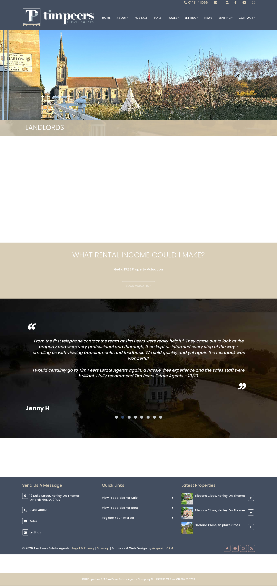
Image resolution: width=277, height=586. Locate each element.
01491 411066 (196, 2)
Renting (225, 18)
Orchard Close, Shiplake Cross (217, 525)
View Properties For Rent (120, 508)
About (122, 18)
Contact (247, 18)
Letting (191, 18)
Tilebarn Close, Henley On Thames (220, 496)
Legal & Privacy (83, 548)
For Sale (141, 18)
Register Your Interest (118, 518)
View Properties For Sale (120, 498)
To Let (158, 18)
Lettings (35, 532)
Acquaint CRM (162, 548)
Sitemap (103, 548)
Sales (174, 18)
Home (106, 18)
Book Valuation (138, 286)
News (208, 18)
